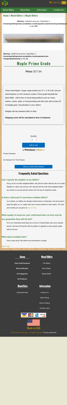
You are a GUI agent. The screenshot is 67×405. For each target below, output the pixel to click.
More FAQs (6, 246)
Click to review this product (33, 167)
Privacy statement (49, 332)
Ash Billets (46, 263)
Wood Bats (25, 10)
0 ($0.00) (54, 3)
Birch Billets (46, 268)
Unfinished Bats (22, 292)
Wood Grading (44, 303)
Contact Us (59, 10)
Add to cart (33, 145)
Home (6, 15)
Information (42, 10)
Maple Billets (31, 15)
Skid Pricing (44, 298)
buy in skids (32, 208)
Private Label (44, 308)
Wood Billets (8, 10)
